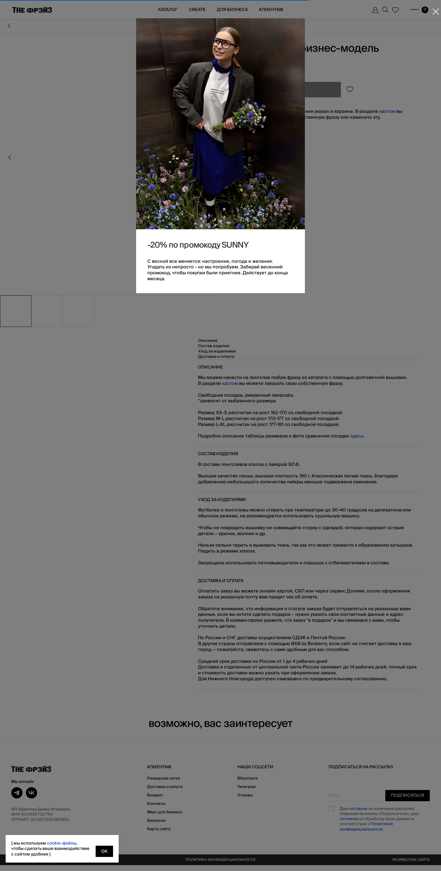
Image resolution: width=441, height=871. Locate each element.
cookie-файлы (61, 843)
